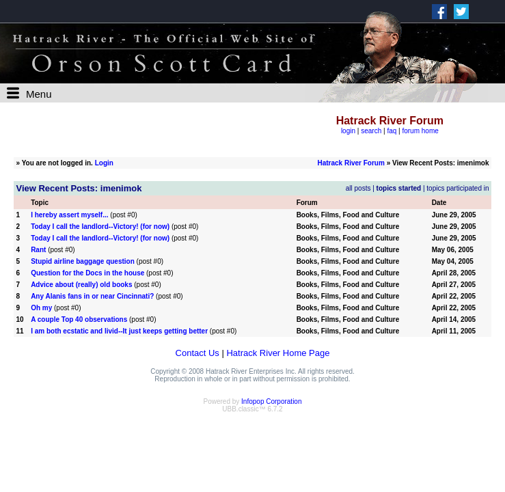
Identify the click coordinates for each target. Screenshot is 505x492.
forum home (420, 131)
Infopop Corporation (271, 401)
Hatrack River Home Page (277, 353)
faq (391, 131)
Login (104, 163)
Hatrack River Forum (350, 163)
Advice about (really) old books (81, 284)
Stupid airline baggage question (83, 261)
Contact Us (197, 353)
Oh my (41, 308)
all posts (358, 188)
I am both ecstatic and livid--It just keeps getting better (119, 331)
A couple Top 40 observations (79, 319)
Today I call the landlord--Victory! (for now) (100, 226)
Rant (38, 250)
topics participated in (457, 188)
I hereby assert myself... (69, 215)
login (348, 131)
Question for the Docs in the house (87, 273)
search (371, 131)
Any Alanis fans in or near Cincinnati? (92, 296)
